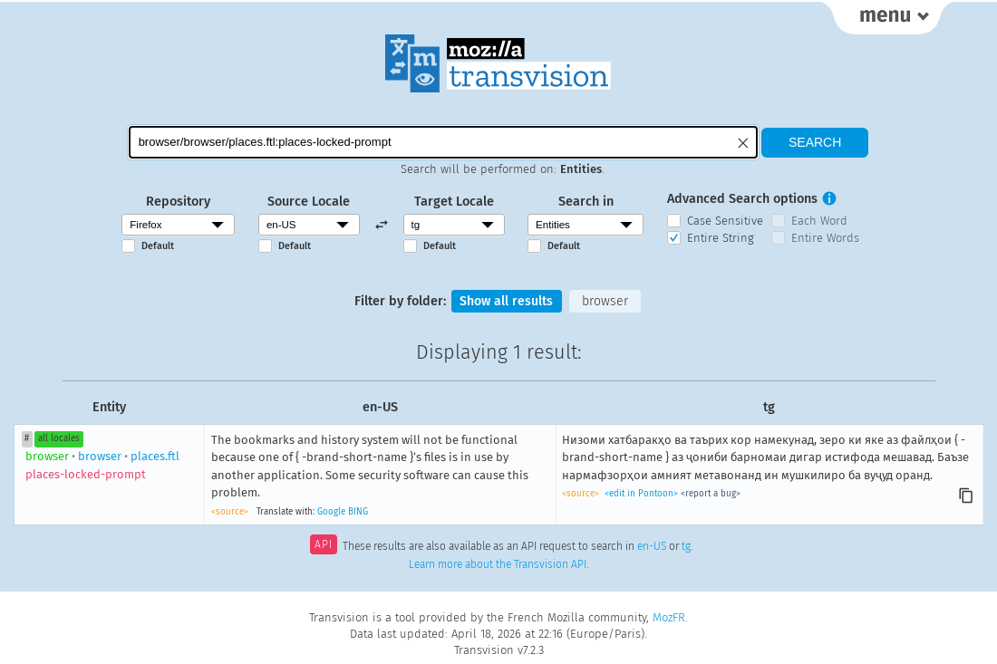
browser (606, 301)
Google (331, 511)
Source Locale (308, 201)
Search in (586, 201)
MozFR (669, 617)
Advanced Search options (742, 199)
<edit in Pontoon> (641, 494)
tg (686, 547)
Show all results (507, 301)
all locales (59, 439)
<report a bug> (710, 494)
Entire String (720, 238)
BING (358, 511)
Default (157, 246)
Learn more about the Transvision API (497, 565)
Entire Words (825, 238)
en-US (651, 547)
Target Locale (454, 201)
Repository (178, 201)
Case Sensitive (725, 220)
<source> (229, 511)
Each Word (819, 220)
